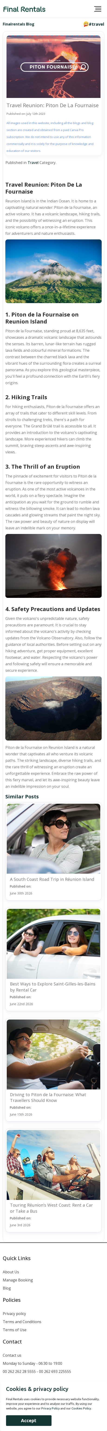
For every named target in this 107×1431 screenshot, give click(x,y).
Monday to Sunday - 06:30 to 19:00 (32, 1363)
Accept (28, 1420)
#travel (96, 24)
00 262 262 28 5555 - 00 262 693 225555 (37, 1371)
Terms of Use (14, 1329)
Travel (33, 162)
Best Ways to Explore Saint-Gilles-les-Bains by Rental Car (52, 986)
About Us (11, 1271)
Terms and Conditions (22, 1321)
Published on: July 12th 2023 (25, 114)
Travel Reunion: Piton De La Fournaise (52, 105)
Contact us (12, 1355)
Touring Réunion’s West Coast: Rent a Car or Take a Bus (51, 1208)
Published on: (21, 889)
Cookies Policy (81, 1408)
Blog (7, 1288)
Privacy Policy (50, 1408)
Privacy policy (14, 1313)
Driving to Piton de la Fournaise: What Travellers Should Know (48, 1097)
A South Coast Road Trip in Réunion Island (52, 879)
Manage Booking (18, 1280)
